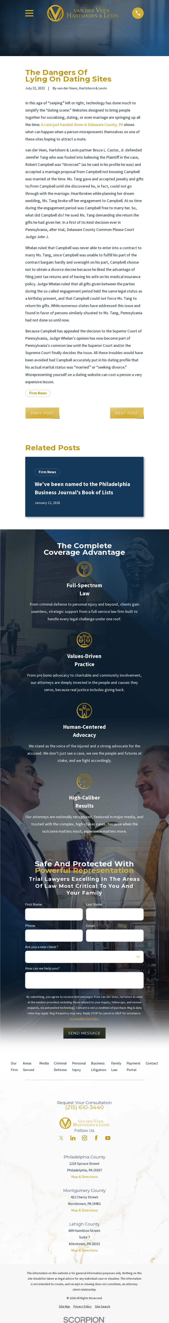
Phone (30, 926)
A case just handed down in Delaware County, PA (82, 124)
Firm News (38, 393)
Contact (152, 1063)
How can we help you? (42, 968)
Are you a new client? (41, 947)
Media (44, 1063)
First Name (33, 904)
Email (90, 926)
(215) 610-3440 (84, 1107)
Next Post (126, 413)
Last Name (94, 904)
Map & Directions (84, 1176)
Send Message (84, 1033)
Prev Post (42, 413)
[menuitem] (64, 1306)
